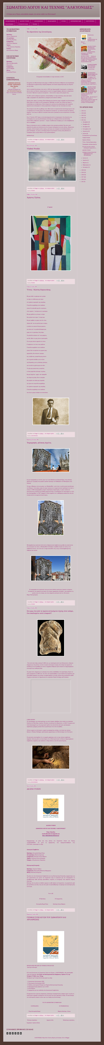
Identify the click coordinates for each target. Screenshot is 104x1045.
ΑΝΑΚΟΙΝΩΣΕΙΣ (10, 21)
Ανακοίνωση (91, 35)
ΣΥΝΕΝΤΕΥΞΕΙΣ (23, 24)
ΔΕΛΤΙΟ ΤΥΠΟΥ (24, 21)
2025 (82, 110)
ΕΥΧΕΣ (64, 21)
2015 (82, 181)
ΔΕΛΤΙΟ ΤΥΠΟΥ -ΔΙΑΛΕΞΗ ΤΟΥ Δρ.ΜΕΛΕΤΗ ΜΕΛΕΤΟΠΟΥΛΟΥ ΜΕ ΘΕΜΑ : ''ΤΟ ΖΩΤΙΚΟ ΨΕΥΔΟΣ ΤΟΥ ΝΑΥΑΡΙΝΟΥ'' (89, 91)
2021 (82, 120)
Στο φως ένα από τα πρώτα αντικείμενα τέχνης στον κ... (89, 147)
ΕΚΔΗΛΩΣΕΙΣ (52, 21)
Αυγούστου (85, 131)
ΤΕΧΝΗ (34, 24)
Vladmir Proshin (33, 149)
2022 (82, 117)
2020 (82, 170)
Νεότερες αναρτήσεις (32, 1020)
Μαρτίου (85, 162)
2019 (82, 172)
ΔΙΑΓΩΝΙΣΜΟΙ (38, 21)
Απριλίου (85, 160)
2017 (82, 177)
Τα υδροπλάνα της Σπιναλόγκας (39, 32)
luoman (60, 1037)
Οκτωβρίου (85, 126)
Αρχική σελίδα (50, 1020)
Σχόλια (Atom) (36, 1022)
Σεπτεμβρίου (86, 129)
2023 (82, 115)
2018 (82, 174)
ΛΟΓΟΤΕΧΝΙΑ (90, 21)
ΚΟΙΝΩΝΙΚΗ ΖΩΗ (76, 21)
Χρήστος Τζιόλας (33, 197)
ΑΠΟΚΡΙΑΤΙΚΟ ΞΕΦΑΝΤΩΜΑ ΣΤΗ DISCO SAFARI (92, 74)
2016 (82, 179)
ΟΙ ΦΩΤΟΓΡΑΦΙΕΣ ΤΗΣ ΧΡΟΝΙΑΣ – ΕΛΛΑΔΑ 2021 (92, 66)
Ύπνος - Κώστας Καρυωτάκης (39, 290)
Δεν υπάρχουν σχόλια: (50, 139)
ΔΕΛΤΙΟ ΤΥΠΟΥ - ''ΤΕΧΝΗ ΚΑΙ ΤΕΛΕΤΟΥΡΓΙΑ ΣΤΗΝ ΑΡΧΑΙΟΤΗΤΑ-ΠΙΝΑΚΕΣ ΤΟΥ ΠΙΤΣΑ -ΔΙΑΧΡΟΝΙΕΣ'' (89, 50)
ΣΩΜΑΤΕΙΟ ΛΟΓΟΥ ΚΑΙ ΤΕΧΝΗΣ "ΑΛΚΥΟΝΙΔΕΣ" (50, 7)
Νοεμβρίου (85, 124)
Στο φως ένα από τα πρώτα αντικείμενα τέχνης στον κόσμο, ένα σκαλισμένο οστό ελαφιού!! (50, 612)
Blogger (67, 1037)
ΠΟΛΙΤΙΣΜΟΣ (9, 24)
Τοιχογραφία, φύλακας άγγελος (39, 443)
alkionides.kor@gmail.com (14, 89)
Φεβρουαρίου (86, 165)
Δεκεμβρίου (85, 122)
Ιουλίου (85, 133)
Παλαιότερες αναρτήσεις (68, 1020)
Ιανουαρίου (85, 167)
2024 (82, 113)
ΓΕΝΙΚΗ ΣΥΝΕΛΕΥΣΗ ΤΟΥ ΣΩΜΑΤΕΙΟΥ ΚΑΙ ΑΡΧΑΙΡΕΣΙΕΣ (89, 154)
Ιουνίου (84, 158)
